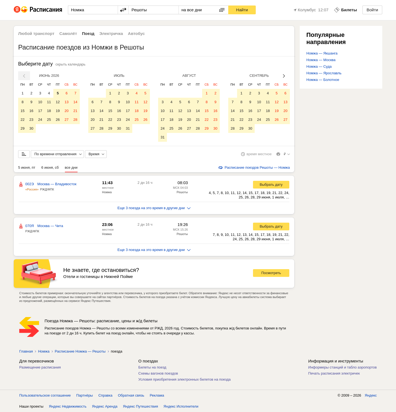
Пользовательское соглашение (45, 395)
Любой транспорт (36, 33)
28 (75, 120)
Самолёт (68, 33)
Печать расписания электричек (334, 373)
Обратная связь (131, 395)
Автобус (136, 33)
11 (49, 102)
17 (40, 111)
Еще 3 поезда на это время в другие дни (154, 208)
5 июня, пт (26, 167)
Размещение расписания (40, 367)
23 (31, 120)
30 (31, 128)
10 (40, 102)
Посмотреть (271, 273)
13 (66, 102)
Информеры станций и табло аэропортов (342, 367)
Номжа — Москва (321, 60)
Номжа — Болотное (322, 80)
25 (49, 120)
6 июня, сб (50, 167)
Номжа (107, 192)
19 (58, 111)
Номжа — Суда (319, 66)
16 (31, 111)
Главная (26, 351)
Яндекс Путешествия (140, 406)
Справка (105, 395)
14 (75, 102)
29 (22, 128)
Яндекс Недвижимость (68, 406)
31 (128, 128)
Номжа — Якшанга (321, 53)
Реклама (157, 395)
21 (75, 111)
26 (58, 120)
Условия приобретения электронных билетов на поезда (184, 379)
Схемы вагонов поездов (158, 373)
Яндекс (371, 395)
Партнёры (84, 395)
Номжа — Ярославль (324, 73)
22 (22, 120)
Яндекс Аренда (104, 406)
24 (40, 120)
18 (49, 111)
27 (66, 120)
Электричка (111, 33)
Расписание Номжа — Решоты (80, 351)
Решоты (182, 192)
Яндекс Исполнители (181, 406)
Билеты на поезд (152, 367)
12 (58, 102)
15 (22, 111)
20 (66, 111)
